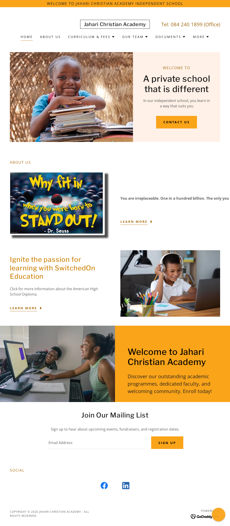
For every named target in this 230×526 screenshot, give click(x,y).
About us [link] (50, 37)
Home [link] (27, 37)
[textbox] (96, 442)
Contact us (176, 122)
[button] (91, 37)
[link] (115, 24)
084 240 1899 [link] (187, 24)
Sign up (167, 443)
